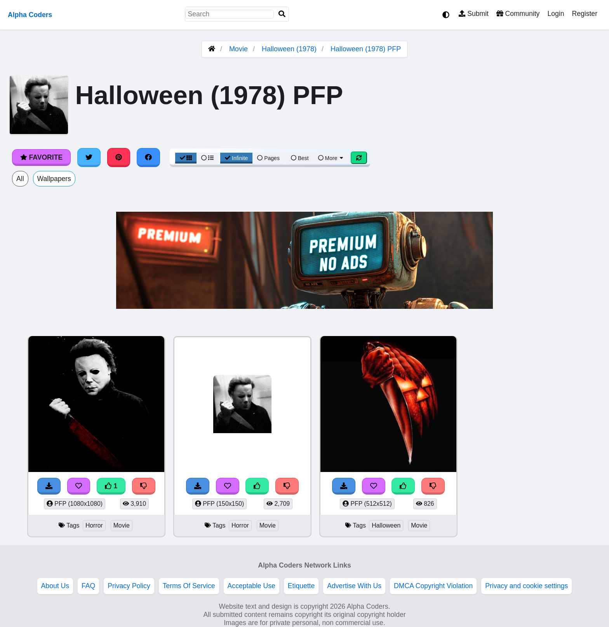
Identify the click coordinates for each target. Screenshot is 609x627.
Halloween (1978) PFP (366, 49)
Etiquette (301, 586)
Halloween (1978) (289, 49)
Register (584, 13)
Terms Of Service (189, 586)
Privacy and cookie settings (526, 586)
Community (517, 13)
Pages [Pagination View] (268, 158)
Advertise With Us (354, 586)
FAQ (88, 586)
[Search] (282, 14)
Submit (474, 13)
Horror (94, 525)
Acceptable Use (251, 586)
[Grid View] (186, 158)
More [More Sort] (331, 158)
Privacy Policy (129, 586)
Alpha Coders (30, 15)
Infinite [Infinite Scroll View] (236, 158)
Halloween (386, 525)
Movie (238, 49)
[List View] (207, 158)
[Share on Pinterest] (118, 157)
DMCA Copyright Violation (433, 586)
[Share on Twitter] (89, 157)
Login (555, 13)
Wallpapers (54, 179)
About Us (55, 586)
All (20, 179)
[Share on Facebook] (148, 157)
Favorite (41, 157)
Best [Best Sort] (300, 158)
